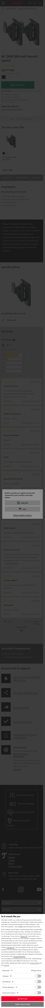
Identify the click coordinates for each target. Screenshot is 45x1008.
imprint (6, 965)
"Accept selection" (19, 956)
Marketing (6, 981)
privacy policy (34, 963)
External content (8, 993)
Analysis (5, 976)
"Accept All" (11, 947)
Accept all (23, 999)
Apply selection (22, 1004)
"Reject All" (24, 936)
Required (6, 970)
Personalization (8, 987)
